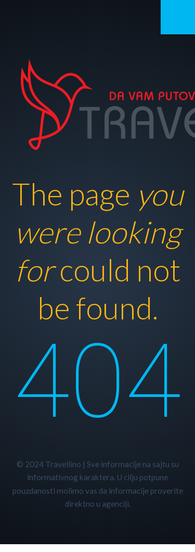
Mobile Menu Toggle (178, 17)
